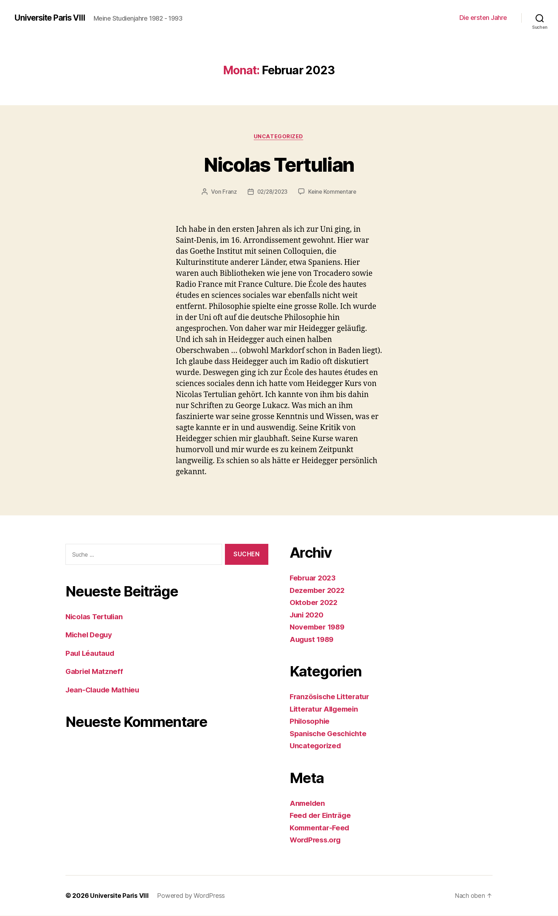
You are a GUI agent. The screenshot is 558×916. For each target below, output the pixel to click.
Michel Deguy (90, 635)
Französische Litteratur (331, 697)
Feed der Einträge (321, 815)
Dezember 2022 (318, 590)
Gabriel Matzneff (95, 672)
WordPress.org (317, 840)
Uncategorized (279, 137)
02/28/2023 (272, 192)
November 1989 (318, 627)
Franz (228, 192)
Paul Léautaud (90, 653)
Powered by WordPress (192, 896)
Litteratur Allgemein (326, 709)
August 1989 (313, 639)
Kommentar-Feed (321, 828)
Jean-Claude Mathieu (104, 690)
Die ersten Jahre (483, 17)
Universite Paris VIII (52, 18)
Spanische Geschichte (330, 733)
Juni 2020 (308, 615)
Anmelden (308, 803)
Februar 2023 (314, 578)
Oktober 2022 (314, 603)
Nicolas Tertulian (279, 164)
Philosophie (311, 721)
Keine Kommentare (333, 192)
